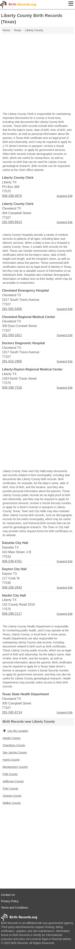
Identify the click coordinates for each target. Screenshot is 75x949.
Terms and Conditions (14, 907)
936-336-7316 (12, 387)
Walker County (12, 803)
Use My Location (15, 730)
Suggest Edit (64, 196)
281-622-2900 (12, 361)
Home (6, 30)
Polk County (10, 774)
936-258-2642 (12, 587)
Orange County (12, 795)
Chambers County (14, 745)
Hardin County (12, 738)
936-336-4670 (12, 196)
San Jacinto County (15, 752)
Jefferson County (13, 781)
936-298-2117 (12, 613)
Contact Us (8, 894)
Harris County (11, 759)
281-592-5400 (12, 309)
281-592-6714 (12, 712)
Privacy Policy (9, 901)
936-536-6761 (12, 561)
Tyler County (10, 788)
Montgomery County (15, 766)
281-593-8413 (12, 222)
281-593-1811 (12, 335)
